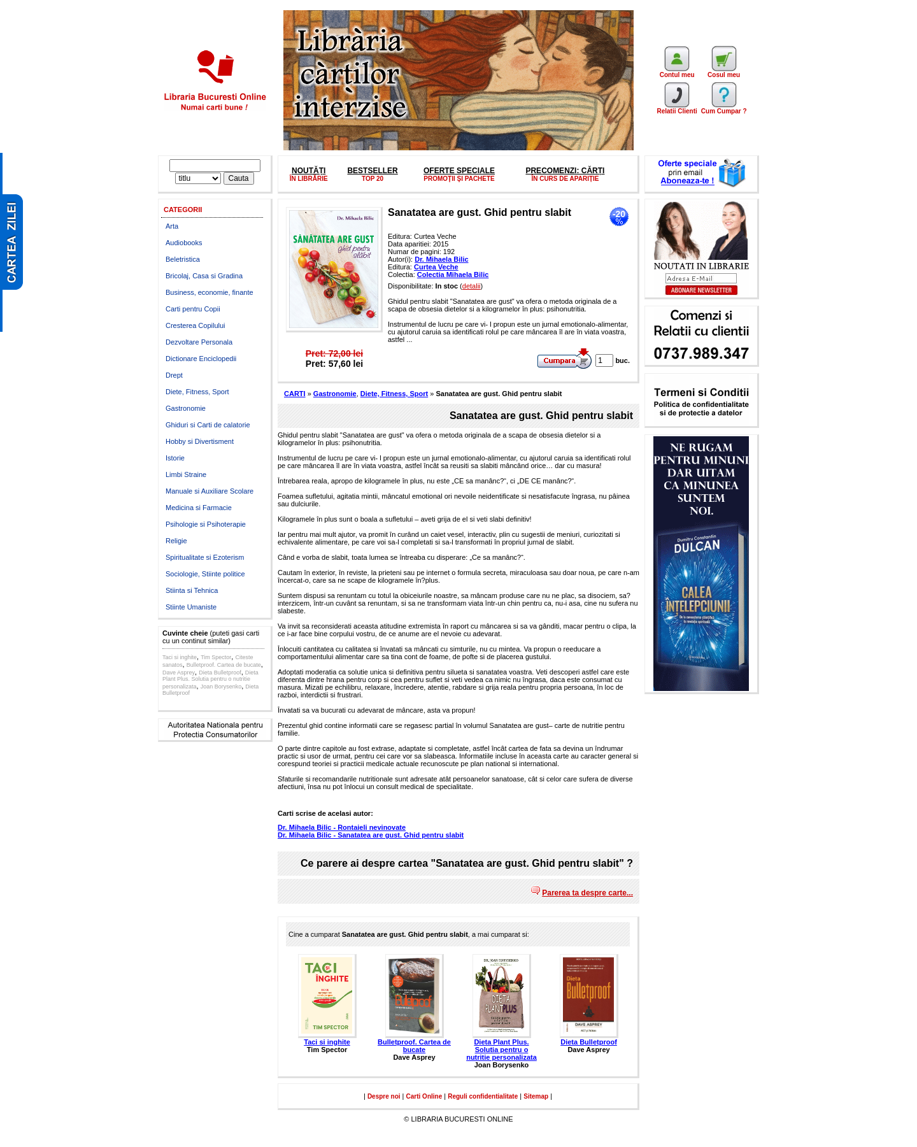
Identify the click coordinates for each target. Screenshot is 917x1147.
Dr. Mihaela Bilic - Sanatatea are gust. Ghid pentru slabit (371, 835)
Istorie (175, 458)
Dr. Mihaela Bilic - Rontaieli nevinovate (342, 827)
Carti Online (424, 1096)
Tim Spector (216, 657)
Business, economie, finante (209, 292)
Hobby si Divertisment (200, 441)
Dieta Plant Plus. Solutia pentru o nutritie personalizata (210, 679)
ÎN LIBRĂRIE (309, 178)
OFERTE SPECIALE (459, 170)
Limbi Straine (186, 474)
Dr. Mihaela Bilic (441, 259)
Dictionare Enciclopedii (201, 358)
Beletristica (183, 259)
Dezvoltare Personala (199, 342)
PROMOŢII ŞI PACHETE (459, 178)
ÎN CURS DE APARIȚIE (565, 178)
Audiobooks (184, 242)
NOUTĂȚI (308, 170)
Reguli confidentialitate (483, 1096)
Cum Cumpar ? (724, 108)
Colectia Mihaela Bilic (452, 274)
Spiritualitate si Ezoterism (205, 557)
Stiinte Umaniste (191, 607)
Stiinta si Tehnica (192, 590)
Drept (174, 375)
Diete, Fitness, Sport (197, 391)
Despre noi (384, 1096)
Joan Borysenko (221, 686)
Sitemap (535, 1096)
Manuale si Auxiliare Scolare (209, 491)
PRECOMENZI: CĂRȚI (564, 170)
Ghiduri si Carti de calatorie (208, 425)
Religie (176, 541)
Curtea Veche (436, 267)
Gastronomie (186, 408)
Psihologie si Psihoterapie (206, 524)
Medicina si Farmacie (199, 507)
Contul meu (677, 72)
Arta (172, 226)
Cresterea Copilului (195, 325)
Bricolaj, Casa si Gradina (204, 276)
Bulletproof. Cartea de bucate (224, 665)
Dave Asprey (178, 672)
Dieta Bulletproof (220, 672)
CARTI (295, 393)
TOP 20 (372, 178)
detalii (471, 286)
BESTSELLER (372, 170)
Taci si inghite (179, 657)
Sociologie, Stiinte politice (205, 574)
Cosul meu (723, 72)
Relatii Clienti (677, 108)
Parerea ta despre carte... (587, 892)
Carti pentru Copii (193, 309)
